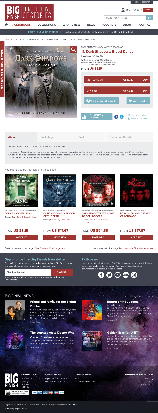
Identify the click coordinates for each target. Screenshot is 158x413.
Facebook (92, 266)
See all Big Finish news (137, 296)
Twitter (101, 266)
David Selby (94, 62)
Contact (145, 24)
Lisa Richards (109, 62)
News (91, 24)
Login (136, 2)
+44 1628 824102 (60, 378)
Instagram (110, 266)
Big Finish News (19, 296)
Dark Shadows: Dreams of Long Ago (135, 215)
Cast (81, 137)
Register (146, 2)
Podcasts (109, 24)
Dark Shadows (51, 39)
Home (23, 39)
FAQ (151, 381)
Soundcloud (133, 266)
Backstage (47, 137)
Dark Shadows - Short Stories (133, 210)
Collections (46, 24)
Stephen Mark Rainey (101, 60)
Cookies (57, 404)
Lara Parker (66, 219)
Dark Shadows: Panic (19, 213)
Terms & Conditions (70, 404)
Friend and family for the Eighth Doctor (53, 304)
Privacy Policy (11, 279)
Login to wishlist (140, 101)
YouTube (120, 266)
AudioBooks (21, 24)
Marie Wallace (94, 219)
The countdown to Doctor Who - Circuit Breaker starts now (53, 335)
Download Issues (146, 384)
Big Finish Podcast (113, 268)
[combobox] (125, 17)
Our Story (149, 378)
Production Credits (120, 137)
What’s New (71, 24)
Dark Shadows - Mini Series (54, 210)
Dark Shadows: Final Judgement (50, 248)
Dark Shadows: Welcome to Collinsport (98, 215)
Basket (148, 9)
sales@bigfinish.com (57, 381)
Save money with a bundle (103, 101)
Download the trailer (138, 118)
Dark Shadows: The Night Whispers (136, 248)
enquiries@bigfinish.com (85, 381)
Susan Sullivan (30, 217)
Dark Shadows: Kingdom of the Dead (59, 215)
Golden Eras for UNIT (123, 332)
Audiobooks (35, 39)
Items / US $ (134, 10)
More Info (21, 237)
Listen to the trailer (138, 115)
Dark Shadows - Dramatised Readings (80, 39)
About (128, 24)
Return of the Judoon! (123, 301)
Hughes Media (21, 408)
